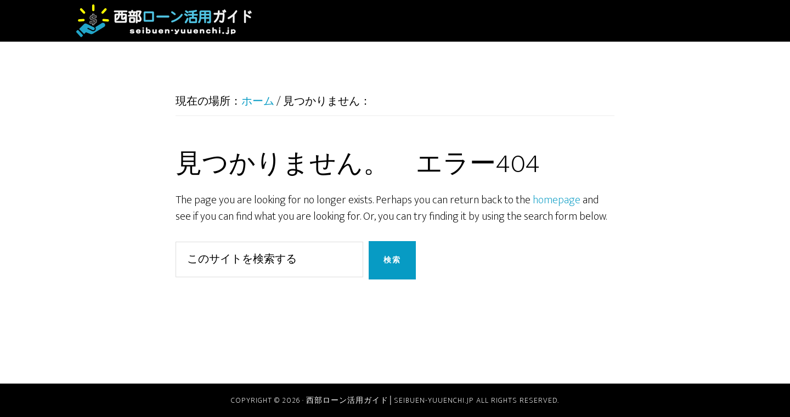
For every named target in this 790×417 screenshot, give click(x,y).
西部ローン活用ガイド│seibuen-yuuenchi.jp (164, 21)
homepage (556, 200)
